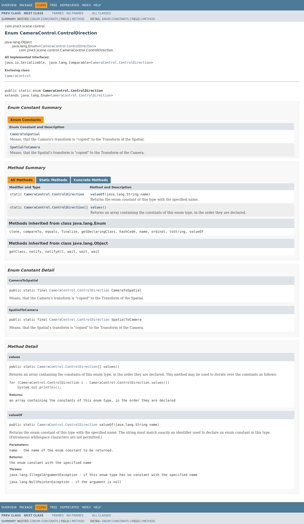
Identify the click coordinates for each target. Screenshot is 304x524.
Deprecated (69, 5)
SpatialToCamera (25, 147)
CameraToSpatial (25, 134)
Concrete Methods (91, 180)
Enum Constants (44, 19)
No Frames (74, 13)
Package (26, 5)
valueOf (97, 194)
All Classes (101, 13)
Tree (53, 5)
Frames (58, 13)
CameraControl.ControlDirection (67, 46)
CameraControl (18, 76)
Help (97, 5)
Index (86, 5)
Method (78, 19)
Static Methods (53, 180)
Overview (9, 5)
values (96, 207)
